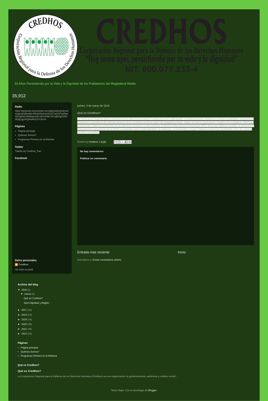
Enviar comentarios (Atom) (106, 259)
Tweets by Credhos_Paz (28, 151)
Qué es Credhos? (33, 298)
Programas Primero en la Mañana (36, 139)
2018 (24, 314)
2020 (24, 324)
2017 (24, 310)
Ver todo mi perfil (24, 269)
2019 (24, 319)
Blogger (152, 390)
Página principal (26, 131)
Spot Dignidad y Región (36, 302)
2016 (24, 289)
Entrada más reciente (93, 252)
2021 (24, 329)
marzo (28, 294)
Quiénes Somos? (27, 135)
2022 (24, 333)
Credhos (23, 264)
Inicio (182, 252)
